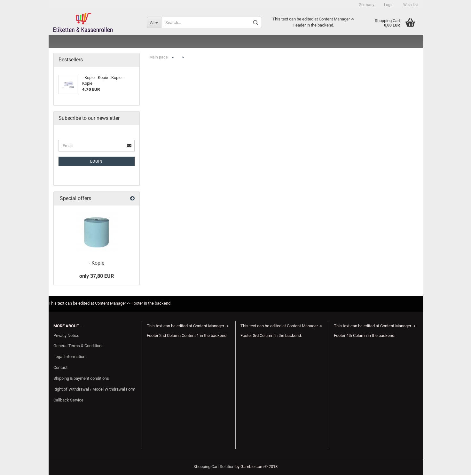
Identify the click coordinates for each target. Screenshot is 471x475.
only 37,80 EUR (96, 276)
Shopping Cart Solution (213, 466)
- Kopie (96, 263)
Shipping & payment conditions (81, 378)
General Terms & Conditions (78, 345)
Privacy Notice (66, 335)
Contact (60, 367)
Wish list (410, 5)
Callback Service (68, 400)
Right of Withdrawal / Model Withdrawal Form (94, 389)
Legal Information (69, 356)
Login (389, 5)
